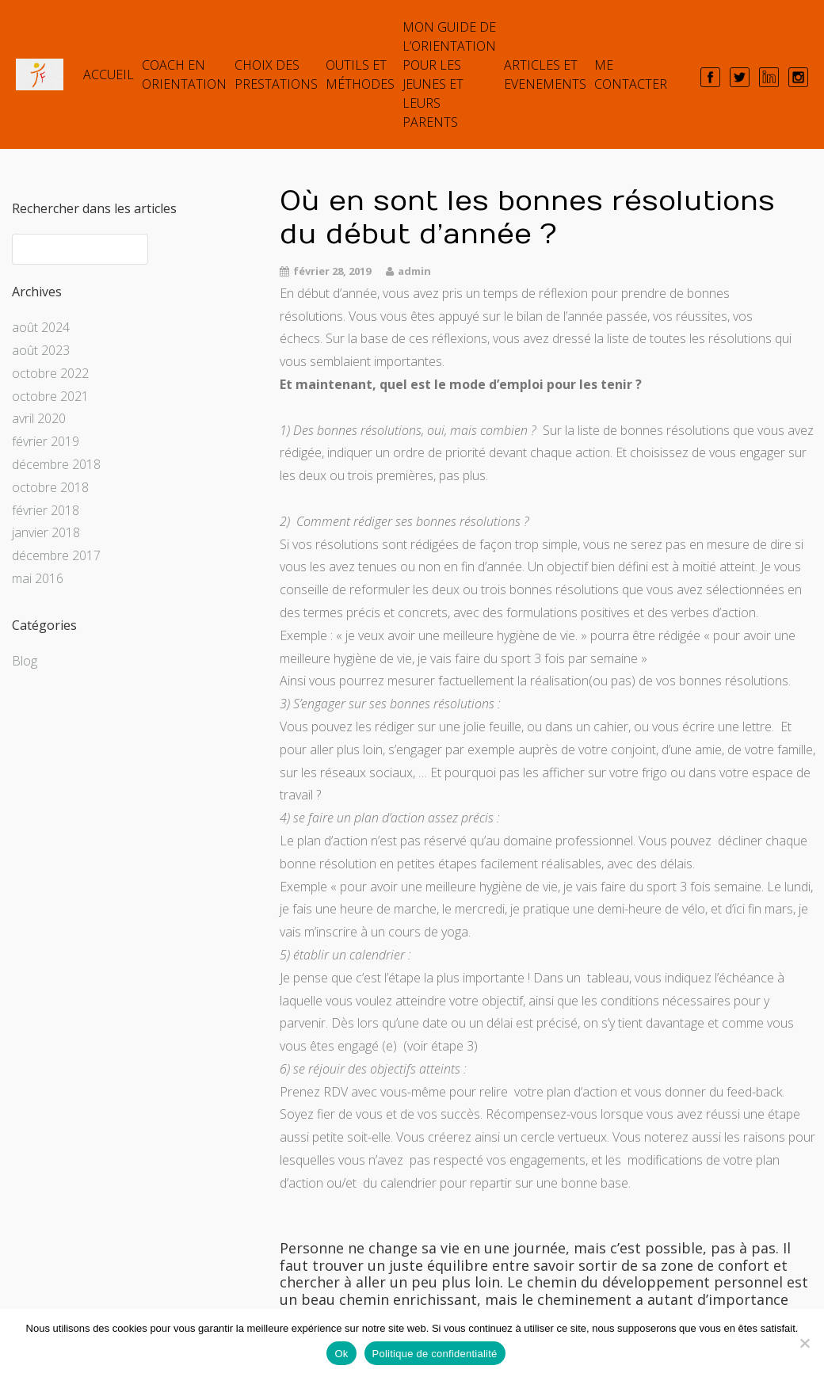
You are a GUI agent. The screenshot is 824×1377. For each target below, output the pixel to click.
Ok (341, 1354)
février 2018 (45, 510)
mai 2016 (37, 578)
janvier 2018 (46, 532)
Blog (24, 660)
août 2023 (41, 350)
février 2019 (45, 441)
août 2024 (41, 327)
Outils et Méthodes (360, 74)
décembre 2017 (56, 555)
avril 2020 (39, 418)
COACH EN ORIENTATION (184, 74)
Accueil (108, 74)
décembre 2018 (56, 464)
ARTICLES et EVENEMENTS (545, 74)
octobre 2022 (50, 373)
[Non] (804, 1343)
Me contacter (630, 74)
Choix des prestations (276, 74)
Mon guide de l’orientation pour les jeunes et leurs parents (449, 74)
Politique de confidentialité (435, 1354)
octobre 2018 (50, 487)
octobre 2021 (50, 396)
